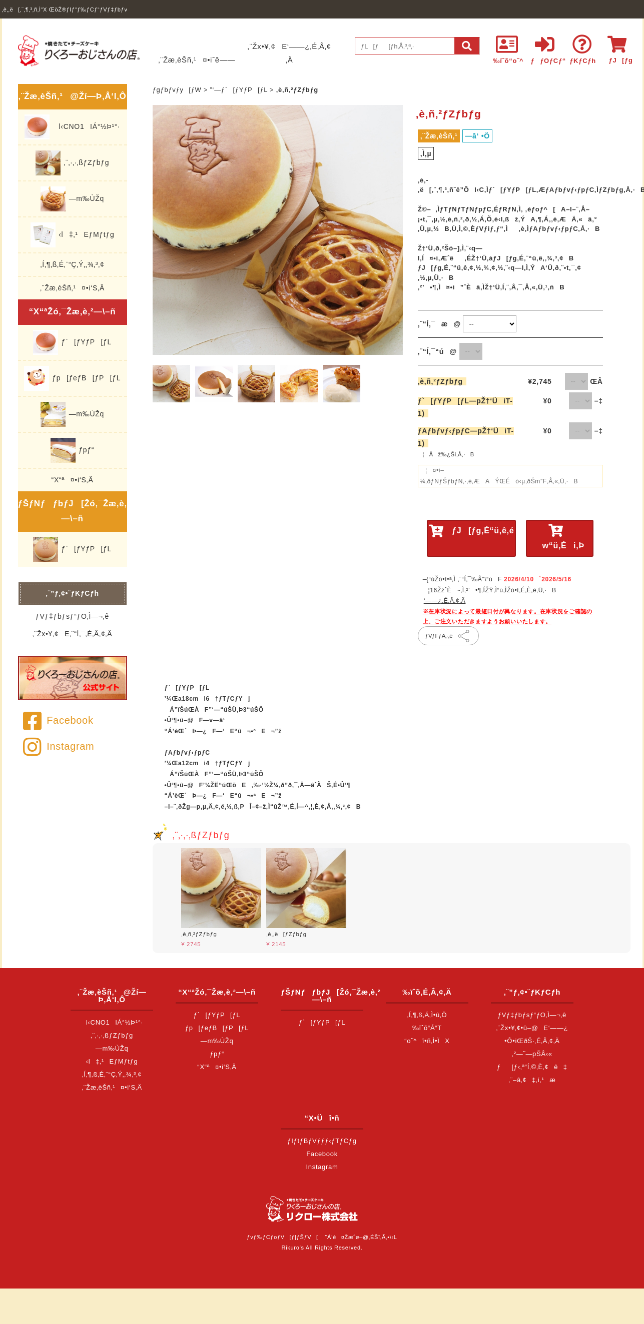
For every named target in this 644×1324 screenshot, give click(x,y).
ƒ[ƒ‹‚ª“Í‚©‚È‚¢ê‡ (532, 1067)
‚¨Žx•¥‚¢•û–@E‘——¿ (532, 1028)
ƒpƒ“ (72, 450)
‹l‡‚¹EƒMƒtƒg (73, 234)
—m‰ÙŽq (72, 198)
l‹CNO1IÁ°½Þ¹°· (72, 126)
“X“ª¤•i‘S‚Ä (73, 480)
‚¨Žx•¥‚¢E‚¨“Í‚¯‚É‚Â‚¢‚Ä (72, 634)
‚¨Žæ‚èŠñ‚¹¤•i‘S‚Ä (72, 288)
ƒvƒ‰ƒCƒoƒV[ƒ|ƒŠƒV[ (282, 1237)
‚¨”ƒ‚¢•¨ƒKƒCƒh (72, 593)
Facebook (58, 720)
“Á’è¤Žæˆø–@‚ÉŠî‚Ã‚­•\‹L (361, 1237)
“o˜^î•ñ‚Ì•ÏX (427, 1041)
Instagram (59, 746)
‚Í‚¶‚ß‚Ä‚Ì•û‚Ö (427, 1015)
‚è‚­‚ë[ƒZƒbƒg (286, 934)
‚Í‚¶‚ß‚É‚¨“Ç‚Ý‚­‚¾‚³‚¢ (73, 264)
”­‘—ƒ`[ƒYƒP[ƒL (239, 89)
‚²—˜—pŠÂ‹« (532, 1054)
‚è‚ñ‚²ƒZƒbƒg (442, 381)
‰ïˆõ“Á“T (427, 1028)
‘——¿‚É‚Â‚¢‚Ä (445, 600)
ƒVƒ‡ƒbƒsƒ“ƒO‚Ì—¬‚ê (72, 616)
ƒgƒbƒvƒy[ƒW (177, 89)
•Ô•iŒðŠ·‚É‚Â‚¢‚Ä (532, 1041)
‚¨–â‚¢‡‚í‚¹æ (531, 1080)
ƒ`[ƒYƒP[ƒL (72, 342)
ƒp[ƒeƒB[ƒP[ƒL (72, 378)
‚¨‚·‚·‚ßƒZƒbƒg (72, 162)
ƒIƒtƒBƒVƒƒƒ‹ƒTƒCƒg (321, 1141)
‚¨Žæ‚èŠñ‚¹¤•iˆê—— (196, 59)
